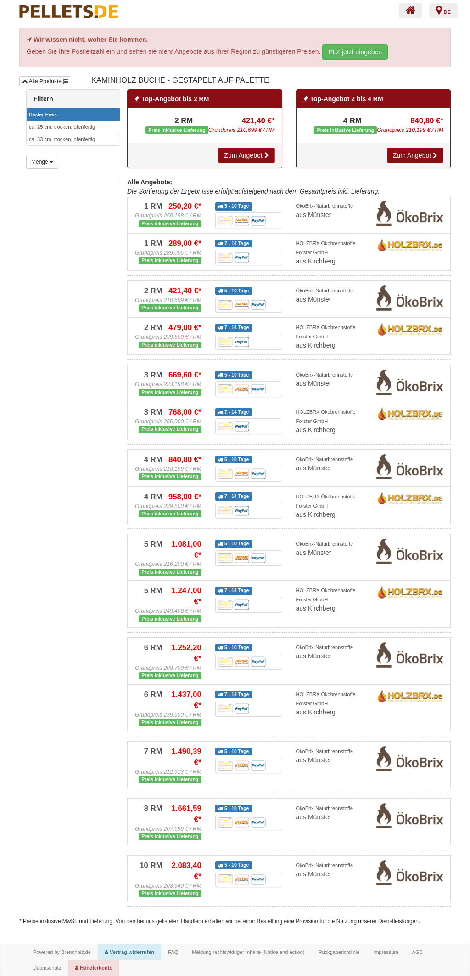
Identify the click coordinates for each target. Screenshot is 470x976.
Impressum (385, 952)
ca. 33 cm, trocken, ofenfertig (62, 139)
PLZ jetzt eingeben (355, 52)
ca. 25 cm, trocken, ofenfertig (62, 127)
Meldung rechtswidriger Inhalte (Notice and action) (248, 952)
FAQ (173, 952)
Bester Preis (43, 114)
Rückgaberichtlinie (338, 952)
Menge (42, 162)
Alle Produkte (45, 81)
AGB (417, 952)
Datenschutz (47, 967)
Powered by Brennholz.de (62, 952)
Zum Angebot (246, 155)
